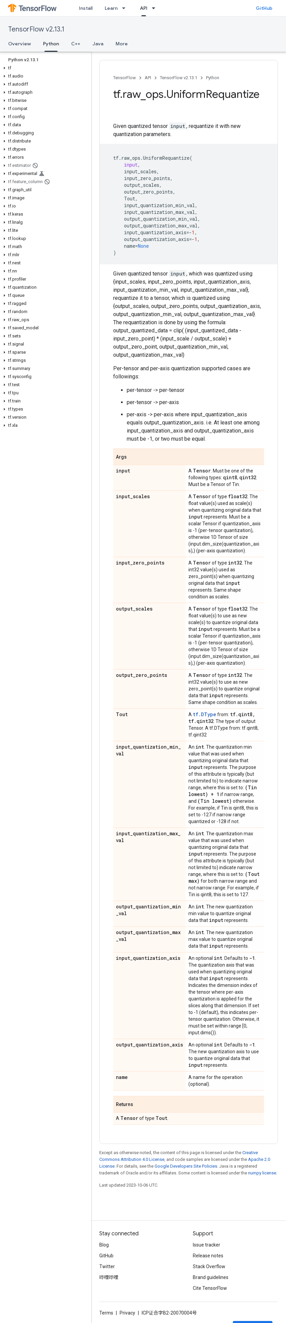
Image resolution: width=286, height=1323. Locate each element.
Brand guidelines (210, 1277)
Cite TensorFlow (210, 1288)
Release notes (208, 1255)
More (122, 44)
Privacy (127, 1313)
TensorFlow (124, 77)
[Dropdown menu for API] (155, 8)
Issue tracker (206, 1245)
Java (98, 44)
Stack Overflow (209, 1266)
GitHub (264, 8)
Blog (104, 1245)
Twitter (107, 1266)
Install (86, 8)
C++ (75, 44)
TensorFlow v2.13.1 (36, 29)
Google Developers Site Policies (186, 1166)
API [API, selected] (143, 8)
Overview (19, 44)
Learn (111, 8)
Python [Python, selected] (51, 44)
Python (212, 77)
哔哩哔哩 (108, 1277)
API (148, 77)
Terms (106, 1313)
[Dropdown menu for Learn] (126, 8)
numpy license (262, 1172)
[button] (44, 68)
